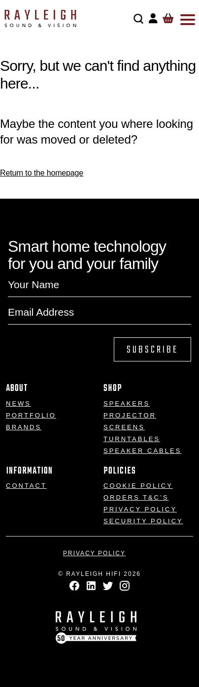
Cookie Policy (138, 485)
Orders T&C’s (136, 497)
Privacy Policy (140, 509)
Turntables (131, 439)
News (18, 403)
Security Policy (143, 521)
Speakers (126, 403)
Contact (26, 485)
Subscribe (152, 350)
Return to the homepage (41, 173)
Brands (23, 427)
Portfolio (31, 415)
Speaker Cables (142, 450)
